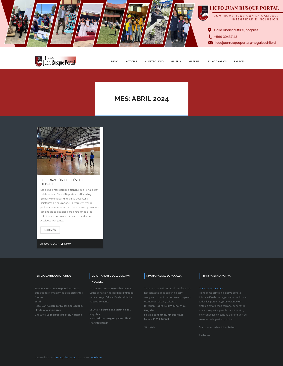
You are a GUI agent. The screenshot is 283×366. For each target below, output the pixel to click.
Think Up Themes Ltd (65, 357)
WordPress (96, 357)
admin (67, 243)
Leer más (50, 230)
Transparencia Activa (211, 288)
